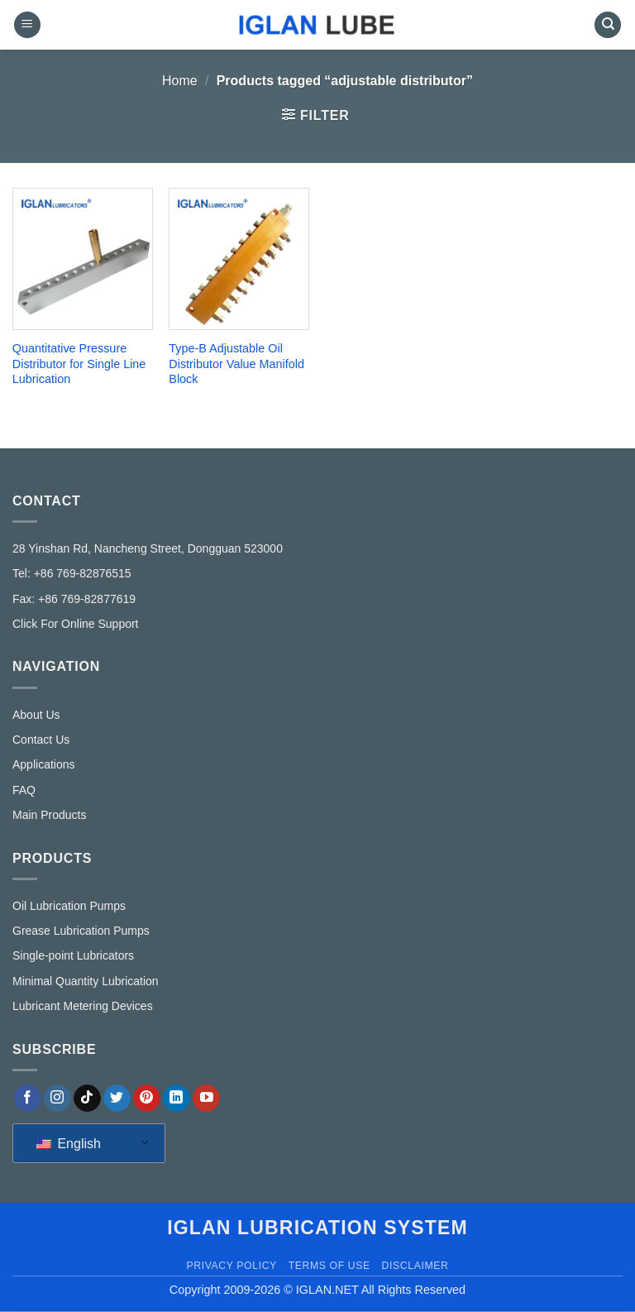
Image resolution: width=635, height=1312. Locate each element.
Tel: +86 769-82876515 (71, 573)
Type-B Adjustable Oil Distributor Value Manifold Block (236, 363)
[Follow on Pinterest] (146, 1099)
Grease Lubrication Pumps (81, 930)
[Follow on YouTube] (206, 1099)
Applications (43, 764)
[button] (27, 25)
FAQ (24, 790)
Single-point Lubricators (73, 955)
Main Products (49, 814)
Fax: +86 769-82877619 (74, 599)
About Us (36, 714)
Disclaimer (415, 1265)
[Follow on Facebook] (27, 1099)
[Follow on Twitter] (117, 1099)
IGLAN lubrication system (317, 1227)
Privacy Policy (231, 1265)
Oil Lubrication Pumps (69, 905)
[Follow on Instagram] (57, 1099)
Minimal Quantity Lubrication (85, 981)
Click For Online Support (75, 623)
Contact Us (40, 739)
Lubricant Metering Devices (82, 1006)
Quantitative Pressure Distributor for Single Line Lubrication (79, 363)
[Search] (607, 25)
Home (180, 81)
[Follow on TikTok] (87, 1099)
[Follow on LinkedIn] (176, 1099)
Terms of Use (329, 1265)
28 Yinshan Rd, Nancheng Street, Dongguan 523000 (147, 548)
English (68, 1144)
